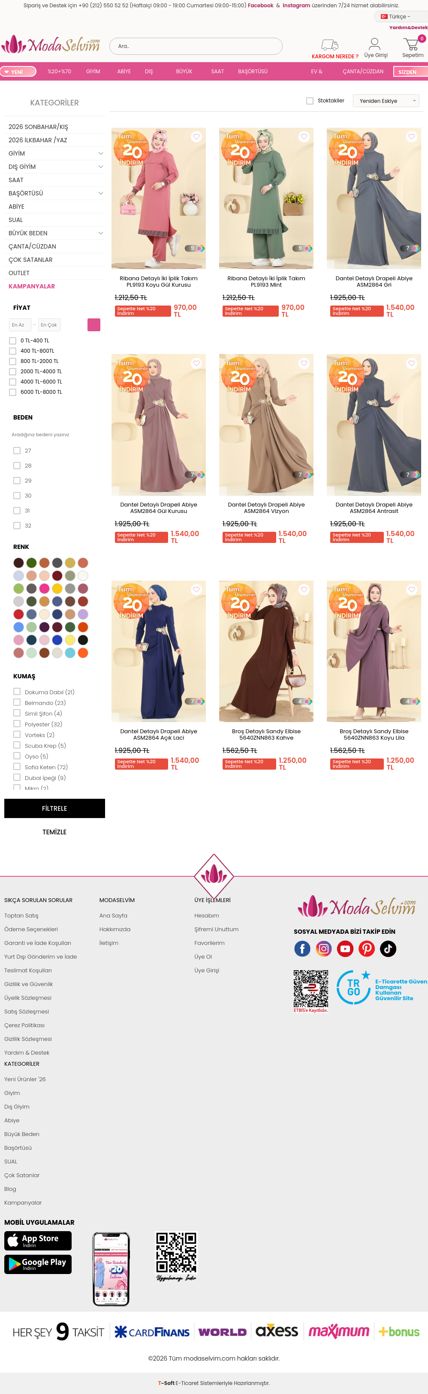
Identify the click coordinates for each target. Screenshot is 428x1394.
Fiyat (21, 307)
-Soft (167, 1354)
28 (22, 466)
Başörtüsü (18, 1148)
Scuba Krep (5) (39, 745)
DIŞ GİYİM (152, 72)
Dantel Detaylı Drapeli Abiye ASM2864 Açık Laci (158, 734)
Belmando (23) (39, 702)
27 (22, 451)
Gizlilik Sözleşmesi (28, 1039)
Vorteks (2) (33, 734)
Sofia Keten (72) (40, 766)
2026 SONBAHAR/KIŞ (38, 127)
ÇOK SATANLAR (30, 259)
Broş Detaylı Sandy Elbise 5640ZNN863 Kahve (266, 734)
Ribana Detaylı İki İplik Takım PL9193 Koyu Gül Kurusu (158, 281)
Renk (21, 547)
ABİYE (124, 71)
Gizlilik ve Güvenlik (28, 984)
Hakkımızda (115, 929)
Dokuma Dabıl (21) (44, 691)
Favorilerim (210, 943)
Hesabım (207, 915)
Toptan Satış (21, 915)
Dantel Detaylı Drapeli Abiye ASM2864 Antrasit (374, 508)
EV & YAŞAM (320, 72)
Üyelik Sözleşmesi (27, 998)
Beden (23, 417)
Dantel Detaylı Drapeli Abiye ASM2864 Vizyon (266, 508)
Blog (10, 1189)
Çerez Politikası (24, 1025)
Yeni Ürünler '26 (25, 1079)
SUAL (291, 72)
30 (22, 496)
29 (22, 481)
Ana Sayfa (113, 915)
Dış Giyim (17, 1107)
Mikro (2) (30, 788)
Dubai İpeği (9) (39, 777)
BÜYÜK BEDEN (184, 72)
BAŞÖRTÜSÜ (253, 71)
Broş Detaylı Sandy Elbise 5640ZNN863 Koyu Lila (374, 734)
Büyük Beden (21, 1134)
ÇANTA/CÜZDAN (363, 71)
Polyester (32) (37, 723)
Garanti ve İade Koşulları (37, 943)
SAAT (217, 71)
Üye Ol (203, 957)
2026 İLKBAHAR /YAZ (38, 140)
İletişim (109, 943)
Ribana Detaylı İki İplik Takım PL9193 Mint (266, 281)
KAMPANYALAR (32, 286)
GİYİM (93, 71)
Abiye (11, 1120)
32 (22, 526)
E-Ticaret (187, 1354)
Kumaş (24, 676)
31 (21, 511)
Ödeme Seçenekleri (31, 929)
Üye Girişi (207, 970)
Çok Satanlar (21, 1175)
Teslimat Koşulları (28, 970)
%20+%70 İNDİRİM (59, 72)
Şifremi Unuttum (217, 929)
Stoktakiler (325, 100)
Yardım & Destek (26, 1053)
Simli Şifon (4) (37, 713)
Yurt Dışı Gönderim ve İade (40, 957)
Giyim (12, 1093)
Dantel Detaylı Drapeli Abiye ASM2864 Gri (374, 281)
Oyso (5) (30, 756)
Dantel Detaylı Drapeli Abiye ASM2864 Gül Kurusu (158, 508)
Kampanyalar (23, 1203)
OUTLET (19, 273)
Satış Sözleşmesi (26, 1011)
